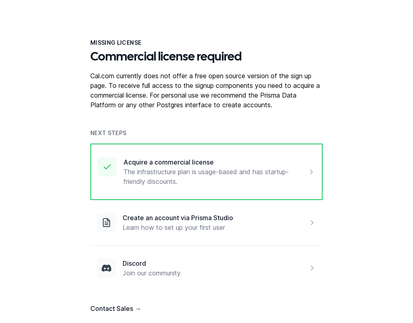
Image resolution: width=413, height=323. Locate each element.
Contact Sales (115, 308)
